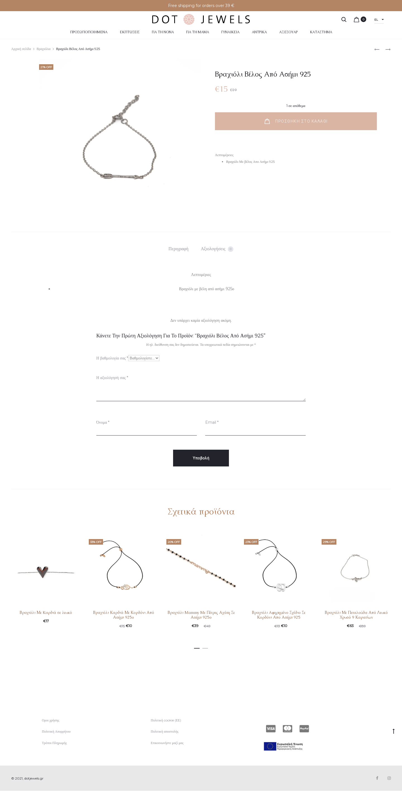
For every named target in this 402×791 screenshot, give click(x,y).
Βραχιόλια (44, 49)
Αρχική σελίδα (21, 49)
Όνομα (102, 422)
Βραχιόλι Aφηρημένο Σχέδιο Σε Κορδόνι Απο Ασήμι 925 (278, 615)
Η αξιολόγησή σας (112, 377)
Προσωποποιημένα (88, 32)
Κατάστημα (321, 32)
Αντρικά (259, 32)
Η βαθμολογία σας (112, 358)
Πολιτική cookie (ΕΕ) (166, 720)
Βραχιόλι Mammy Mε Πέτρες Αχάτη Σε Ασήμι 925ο (201, 615)
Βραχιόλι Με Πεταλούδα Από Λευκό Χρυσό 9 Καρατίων (356, 615)
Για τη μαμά (197, 32)
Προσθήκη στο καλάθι (296, 121)
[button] (197, 647)
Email (212, 422)
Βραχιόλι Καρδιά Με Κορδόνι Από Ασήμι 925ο (123, 615)
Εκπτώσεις (130, 32)
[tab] (179, 249)
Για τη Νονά (163, 32)
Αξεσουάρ (288, 32)
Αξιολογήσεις (217, 249)
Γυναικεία (230, 32)
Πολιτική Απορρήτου (56, 731)
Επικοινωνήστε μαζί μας (167, 743)
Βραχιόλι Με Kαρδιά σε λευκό (46, 612)
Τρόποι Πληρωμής (54, 743)
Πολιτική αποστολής (164, 731)
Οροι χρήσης (50, 720)
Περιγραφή (179, 248)
